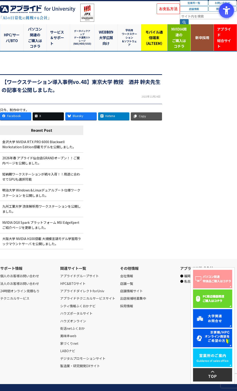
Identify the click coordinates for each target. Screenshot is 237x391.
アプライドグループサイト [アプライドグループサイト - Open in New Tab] (79, 264)
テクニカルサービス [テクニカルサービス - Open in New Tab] (14, 287)
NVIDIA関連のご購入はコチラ (177, 32)
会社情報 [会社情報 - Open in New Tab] (126, 264)
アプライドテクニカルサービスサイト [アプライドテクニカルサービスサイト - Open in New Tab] (87, 287)
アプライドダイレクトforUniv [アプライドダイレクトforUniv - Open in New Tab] (82, 279)
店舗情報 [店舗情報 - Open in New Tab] (194, 9)
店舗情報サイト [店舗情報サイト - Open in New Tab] (131, 279)
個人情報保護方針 (87, 382)
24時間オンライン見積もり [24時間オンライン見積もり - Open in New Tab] (20, 279)
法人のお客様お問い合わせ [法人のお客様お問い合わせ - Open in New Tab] (19, 272)
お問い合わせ (48, 382)
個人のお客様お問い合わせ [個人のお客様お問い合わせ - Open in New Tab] (19, 264)
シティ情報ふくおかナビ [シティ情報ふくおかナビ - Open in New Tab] (78, 294)
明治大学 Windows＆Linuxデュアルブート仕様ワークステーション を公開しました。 (41, 181)
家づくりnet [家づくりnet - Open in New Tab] (69, 332)
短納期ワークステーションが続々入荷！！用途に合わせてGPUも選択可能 (41, 165)
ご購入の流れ (66, 382)
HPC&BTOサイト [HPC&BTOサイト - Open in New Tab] (73, 272)
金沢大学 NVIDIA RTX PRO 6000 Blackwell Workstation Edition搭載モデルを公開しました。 (39, 133)
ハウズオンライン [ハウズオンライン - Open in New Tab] (73, 309)
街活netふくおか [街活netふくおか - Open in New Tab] (72, 317)
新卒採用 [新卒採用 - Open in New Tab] (202, 32)
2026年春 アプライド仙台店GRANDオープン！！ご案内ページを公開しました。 (41, 149)
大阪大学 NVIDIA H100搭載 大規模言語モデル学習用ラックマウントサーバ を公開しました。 (41, 230)
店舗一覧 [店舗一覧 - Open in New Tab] (126, 272)
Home (4, 382)
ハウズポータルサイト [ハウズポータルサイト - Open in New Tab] (76, 302)
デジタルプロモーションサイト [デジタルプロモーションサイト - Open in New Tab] (83, 347)
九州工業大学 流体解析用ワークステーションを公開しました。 (41, 198)
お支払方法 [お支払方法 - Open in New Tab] (168, 8)
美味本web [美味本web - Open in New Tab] (68, 324)
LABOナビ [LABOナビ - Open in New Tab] (67, 339)
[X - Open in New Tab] (48, 105)
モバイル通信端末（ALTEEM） (154, 32)
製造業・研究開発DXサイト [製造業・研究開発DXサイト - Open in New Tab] (80, 354)
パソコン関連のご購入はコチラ (35, 32)
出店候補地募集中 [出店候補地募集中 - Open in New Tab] (133, 287)
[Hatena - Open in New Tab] (113, 105)
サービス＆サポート (59, 32)
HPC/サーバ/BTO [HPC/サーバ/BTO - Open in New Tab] (12, 32)
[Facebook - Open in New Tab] (15, 105)
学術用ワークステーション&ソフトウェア (130, 31)
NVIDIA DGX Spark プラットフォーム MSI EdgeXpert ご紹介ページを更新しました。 (40, 214)
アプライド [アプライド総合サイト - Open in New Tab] (225, 32)
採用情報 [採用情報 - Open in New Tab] (126, 294)
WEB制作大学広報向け (107, 32)
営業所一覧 (193, 3)
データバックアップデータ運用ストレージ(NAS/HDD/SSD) (83, 32)
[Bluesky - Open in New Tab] (81, 105)
